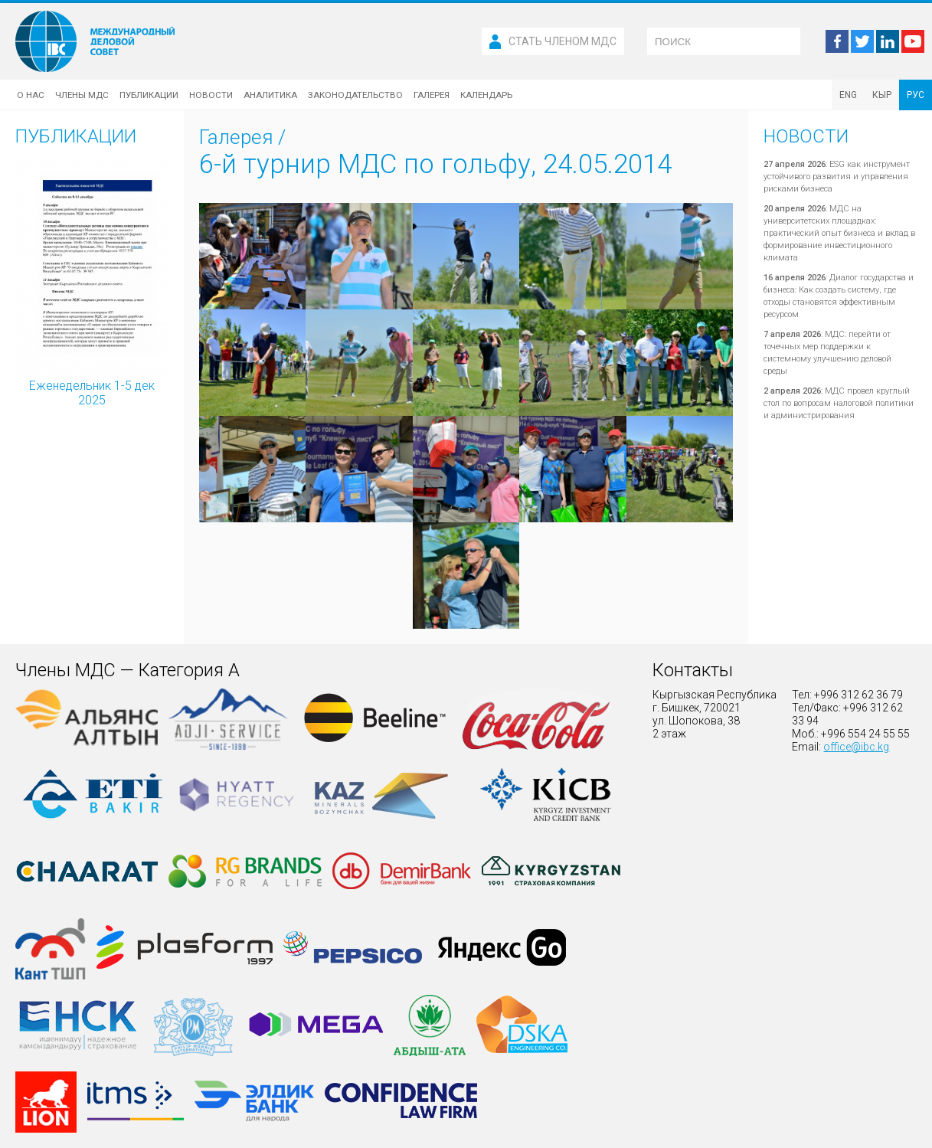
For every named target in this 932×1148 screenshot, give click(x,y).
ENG (848, 95)
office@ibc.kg (856, 747)
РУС (915, 95)
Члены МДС (82, 95)
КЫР (881, 95)
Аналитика (270, 95)
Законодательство (355, 95)
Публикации (148, 95)
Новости (211, 95)
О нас (30, 95)
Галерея (432, 95)
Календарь (486, 95)
